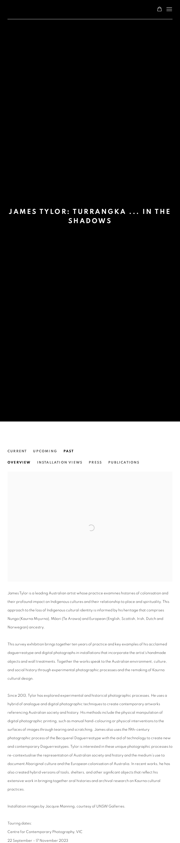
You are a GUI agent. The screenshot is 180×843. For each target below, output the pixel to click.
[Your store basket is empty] (159, 9)
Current (17, 451)
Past (69, 451)
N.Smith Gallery (28, 9)
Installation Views (60, 462)
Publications (124, 462)
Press (95, 462)
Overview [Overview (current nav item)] (19, 462)
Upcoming (45, 451)
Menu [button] (168, 9)
